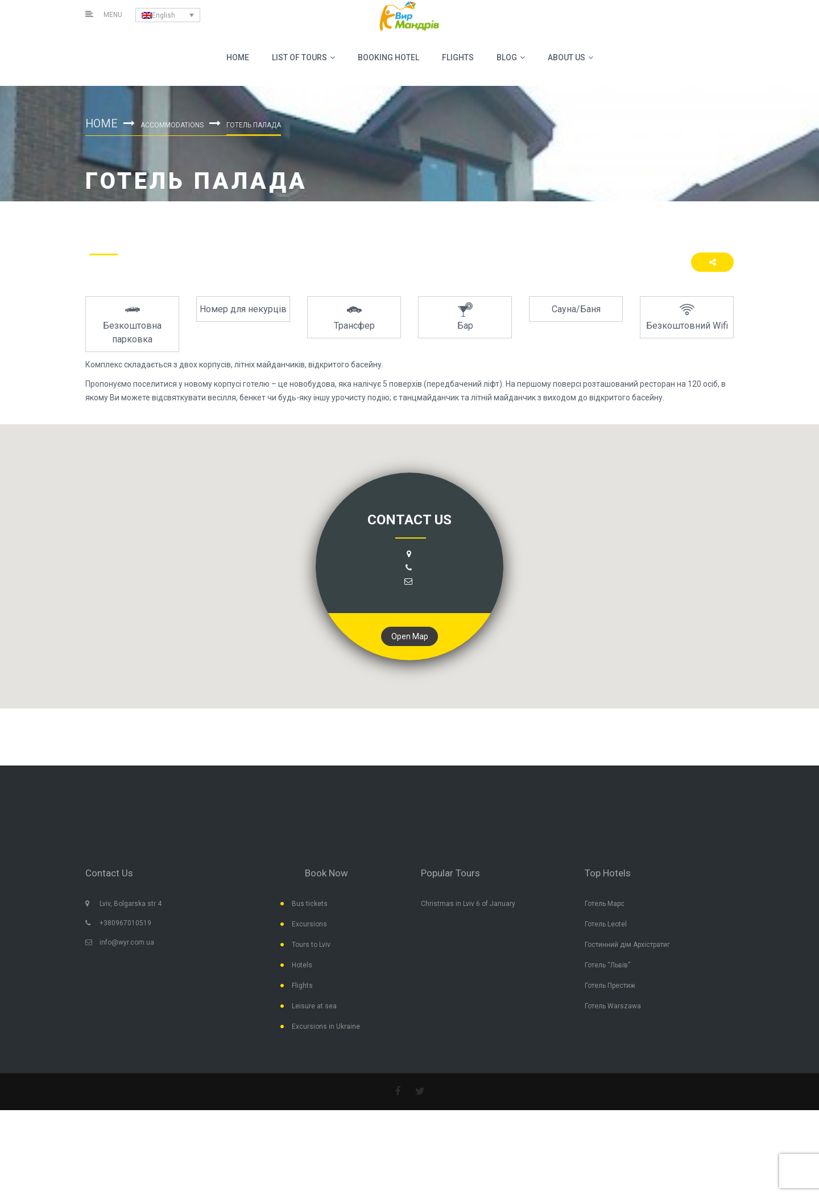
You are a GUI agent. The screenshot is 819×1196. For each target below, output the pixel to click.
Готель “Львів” (607, 966)
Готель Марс (604, 904)
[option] (132, 324)
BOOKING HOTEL (388, 57)
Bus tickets (310, 904)
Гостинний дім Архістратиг (627, 945)
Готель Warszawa (613, 1007)
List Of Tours (303, 57)
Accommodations (172, 125)
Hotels (302, 966)
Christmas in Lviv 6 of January (468, 904)
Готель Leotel (606, 925)
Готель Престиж (610, 986)
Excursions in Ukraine (326, 1027)
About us (570, 57)
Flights (458, 57)
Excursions (309, 925)
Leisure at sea (314, 1007)
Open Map (409, 636)
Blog (511, 57)
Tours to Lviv (311, 945)
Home (237, 57)
